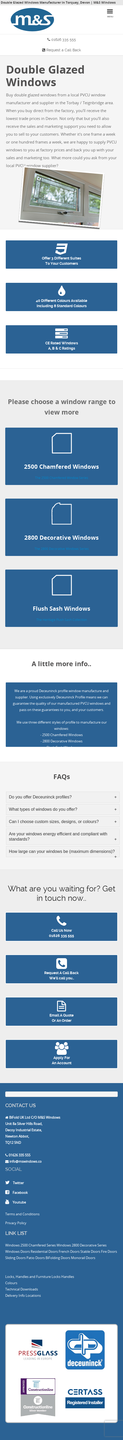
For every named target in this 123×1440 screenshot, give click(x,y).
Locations (33, 1295)
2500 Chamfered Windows (62, 734)
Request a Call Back (63, 50)
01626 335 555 (63, 39)
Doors (25, 1251)
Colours (11, 1283)
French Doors (69, 1251)
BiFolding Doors (58, 1257)
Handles (67, 1276)
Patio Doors (35, 1257)
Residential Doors (44, 1251)
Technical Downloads (21, 1289)
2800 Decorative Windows (62, 741)
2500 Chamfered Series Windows (45, 1245)
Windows (12, 1245)
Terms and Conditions (22, 1214)
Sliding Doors (15, 1257)
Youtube (19, 1202)
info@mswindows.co (25, 1161)
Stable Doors (90, 1251)
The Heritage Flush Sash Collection (61, 619)
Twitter (18, 1182)
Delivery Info (15, 1295)
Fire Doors (109, 1251)
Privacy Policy (15, 1223)
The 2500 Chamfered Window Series (61, 478)
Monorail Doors (83, 1257)
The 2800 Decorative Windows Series (62, 549)
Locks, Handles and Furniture (28, 1276)
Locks (56, 1276)
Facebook (20, 1192)
